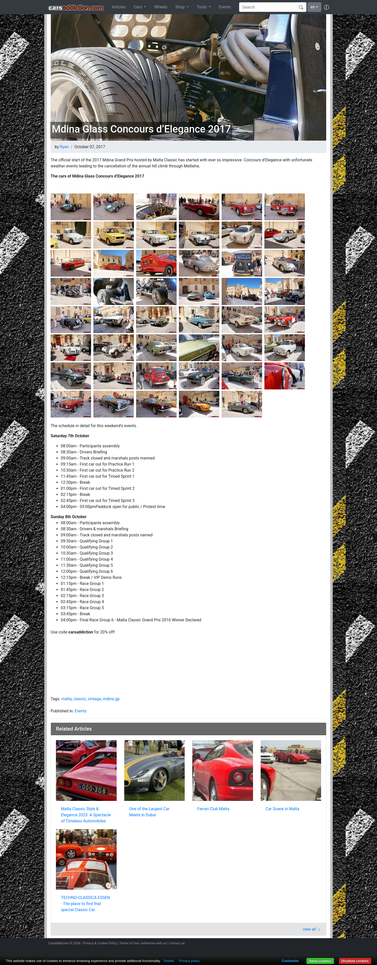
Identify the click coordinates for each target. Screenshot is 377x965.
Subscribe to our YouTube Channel (326, 944)
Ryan (64, 146)
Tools (202, 7)
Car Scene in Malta (282, 808)
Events (225, 7)
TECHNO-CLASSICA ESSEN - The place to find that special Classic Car (85, 903)
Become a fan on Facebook (308, 944)
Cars (138, 7)
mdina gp (111, 698)
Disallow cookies (355, 961)
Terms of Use (129, 943)
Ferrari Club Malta (213, 808)
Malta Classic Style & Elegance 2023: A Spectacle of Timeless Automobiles (86, 814)
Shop (180, 7)
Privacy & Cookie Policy (100, 943)
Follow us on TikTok (317, 944)
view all (312, 929)
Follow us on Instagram (290, 944)
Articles (118, 7)
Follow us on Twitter (299, 944)
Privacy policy (189, 961)
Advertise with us (153, 943)
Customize (290, 961)
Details (169, 961)
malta (66, 698)
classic (79, 698)
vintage (94, 698)
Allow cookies (320, 961)
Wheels (160, 7)
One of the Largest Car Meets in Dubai (149, 811)
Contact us (177, 943)
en (313, 7)
